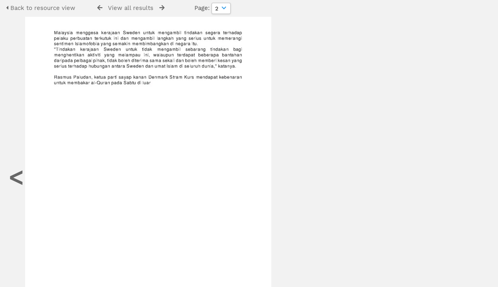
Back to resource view (40, 8)
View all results (130, 8)
